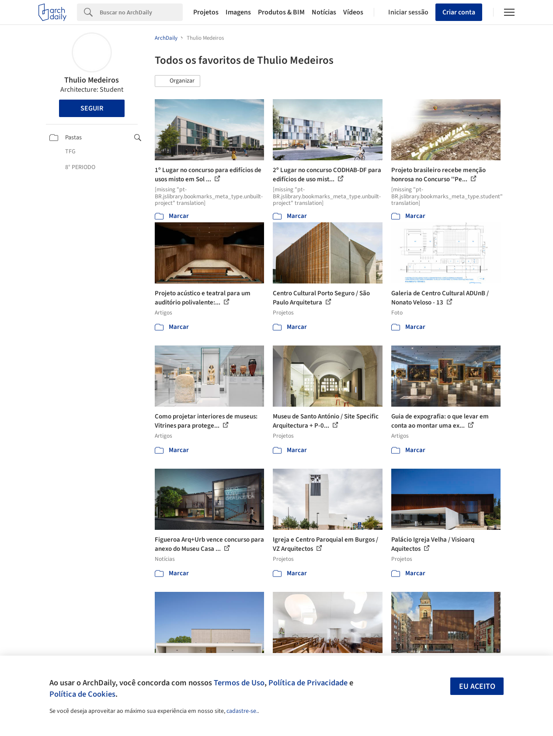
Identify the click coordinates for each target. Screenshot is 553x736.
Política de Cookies (82, 694)
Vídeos (353, 12)
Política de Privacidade (308, 682)
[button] (177, 81)
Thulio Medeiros (91, 80)
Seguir (91, 108)
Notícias (324, 12)
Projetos (206, 12)
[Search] (141, 12)
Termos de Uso (239, 682)
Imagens (238, 12)
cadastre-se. (241, 711)
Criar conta (458, 12)
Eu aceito (477, 686)
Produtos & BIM (281, 12)
